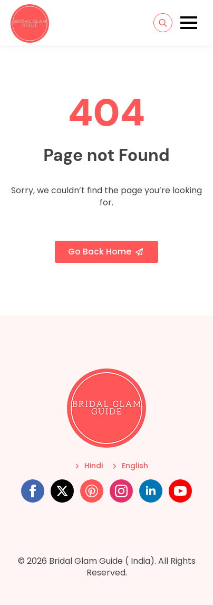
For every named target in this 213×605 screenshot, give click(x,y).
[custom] (91, 491)
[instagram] (121, 491)
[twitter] (62, 491)
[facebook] (32, 491)
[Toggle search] (162, 22)
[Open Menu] (188, 22)
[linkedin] (150, 491)
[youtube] (180, 491)
